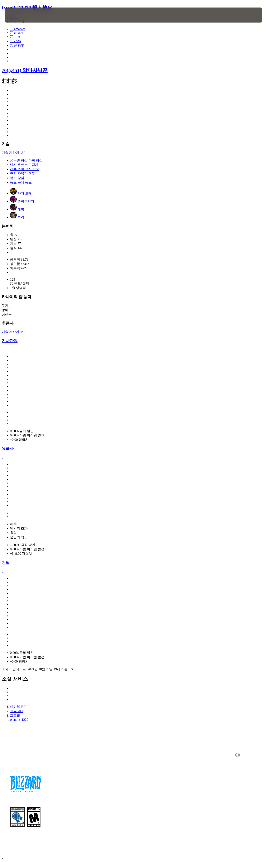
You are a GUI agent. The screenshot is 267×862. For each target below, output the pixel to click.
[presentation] (18, 15)
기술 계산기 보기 (14, 152)
